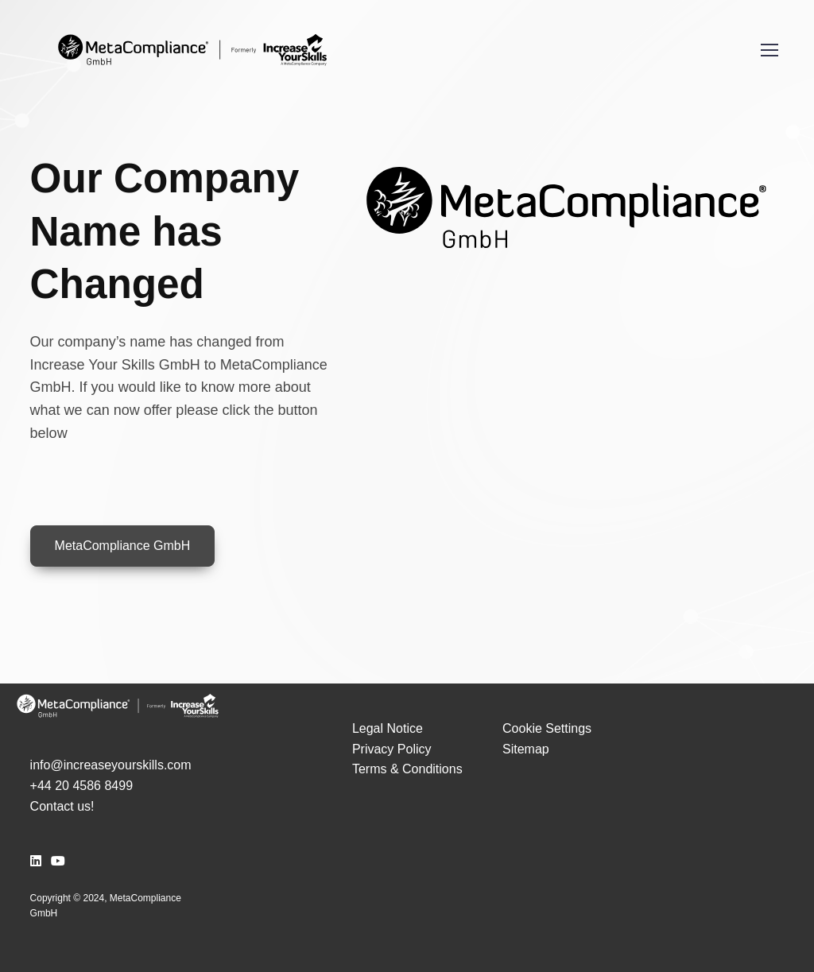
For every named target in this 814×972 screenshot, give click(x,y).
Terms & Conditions (407, 769)
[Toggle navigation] (769, 50)
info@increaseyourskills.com (111, 765)
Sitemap (525, 749)
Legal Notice (387, 728)
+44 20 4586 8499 (81, 785)
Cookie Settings (546, 728)
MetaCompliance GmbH (123, 545)
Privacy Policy (392, 749)
